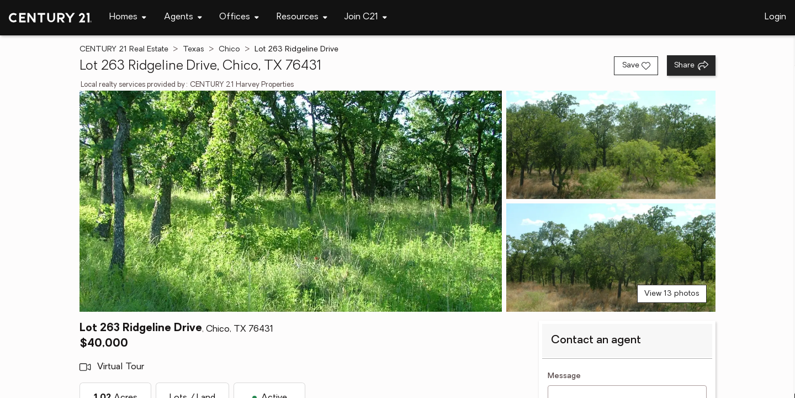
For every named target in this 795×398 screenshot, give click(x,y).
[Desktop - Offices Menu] (239, 17)
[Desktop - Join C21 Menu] (365, 17)
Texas (193, 49)
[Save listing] (636, 65)
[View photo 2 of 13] (611, 145)
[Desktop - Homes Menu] (127, 17)
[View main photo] (291, 201)
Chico (229, 49)
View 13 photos (671, 294)
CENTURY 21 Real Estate (124, 49)
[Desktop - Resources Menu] (302, 17)
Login (775, 17)
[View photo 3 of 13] (611, 257)
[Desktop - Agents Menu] (183, 17)
